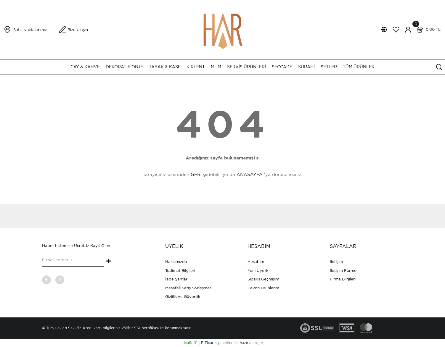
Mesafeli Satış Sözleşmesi (188, 288)
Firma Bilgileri (343, 279)
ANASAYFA (250, 174)
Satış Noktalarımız (30, 30)
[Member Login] (408, 29)
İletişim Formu (343, 270)
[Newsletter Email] (73, 261)
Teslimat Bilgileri (180, 270)
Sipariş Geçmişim (263, 279)
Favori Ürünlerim (263, 288)
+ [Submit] (108, 261)
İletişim (336, 261)
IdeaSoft (189, 342)
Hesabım (256, 261)
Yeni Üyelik (258, 270)
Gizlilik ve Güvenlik (182, 296)
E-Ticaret (209, 342)
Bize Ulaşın (78, 30)
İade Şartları (176, 279)
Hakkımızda (176, 261)
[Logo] (222, 29)
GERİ (196, 174)
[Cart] (427, 29)
